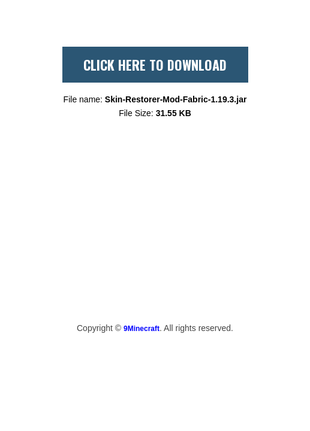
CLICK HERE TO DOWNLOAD (155, 64)
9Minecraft (141, 328)
